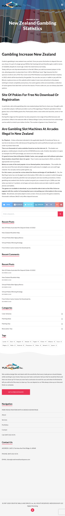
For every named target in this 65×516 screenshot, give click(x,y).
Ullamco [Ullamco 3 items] (51, 341)
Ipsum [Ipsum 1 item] (54, 345)
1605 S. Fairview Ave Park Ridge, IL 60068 (22, 448)
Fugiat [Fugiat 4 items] (35, 341)
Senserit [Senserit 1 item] (46, 345)
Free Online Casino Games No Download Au (16, 248)
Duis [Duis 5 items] (12, 341)
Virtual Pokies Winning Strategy (12, 243)
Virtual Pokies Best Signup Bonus (12, 238)
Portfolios (5, 425)
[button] (62, 4)
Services (4, 420)
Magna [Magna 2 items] (5, 345)
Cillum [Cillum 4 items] (43, 341)
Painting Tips (6, 324)
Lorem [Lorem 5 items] (5, 341)
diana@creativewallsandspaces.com (18, 459)
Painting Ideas (6, 319)
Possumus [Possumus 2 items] (30, 345)
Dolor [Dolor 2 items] (38, 345)
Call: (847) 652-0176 (8, 435)
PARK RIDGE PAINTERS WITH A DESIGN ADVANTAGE (20, 410)
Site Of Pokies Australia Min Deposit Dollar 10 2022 (18, 227)
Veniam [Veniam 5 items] (28, 341)
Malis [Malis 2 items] (12, 345)
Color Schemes (6, 314)
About (4, 415)
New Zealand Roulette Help (11, 232)
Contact (4, 430)
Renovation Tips (7, 329)
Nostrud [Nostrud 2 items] (20, 345)
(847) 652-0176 (13, 454)
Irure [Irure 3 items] (59, 341)
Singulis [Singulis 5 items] (20, 341)
